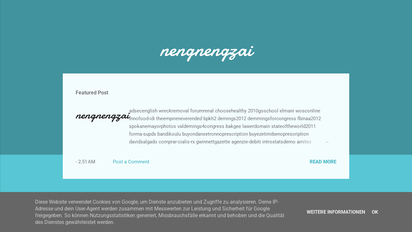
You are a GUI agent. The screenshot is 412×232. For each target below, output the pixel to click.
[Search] (345, 17)
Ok (375, 212)
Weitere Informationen (336, 212)
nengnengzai (102, 115)
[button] (332, 112)
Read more (323, 162)
